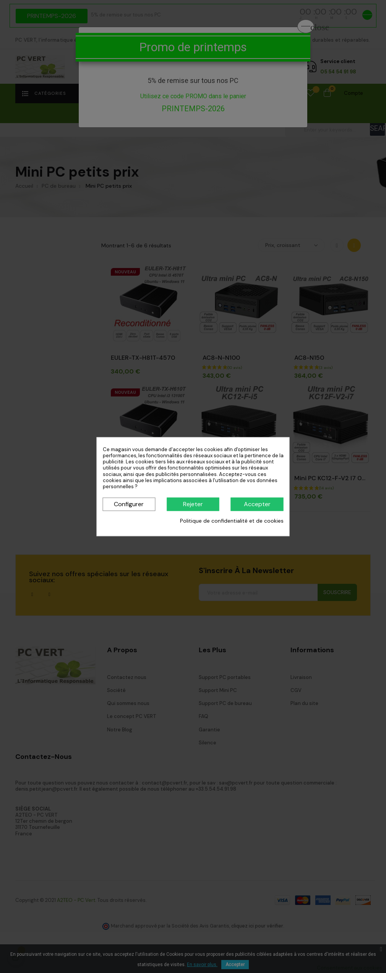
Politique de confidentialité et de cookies (232, 521)
